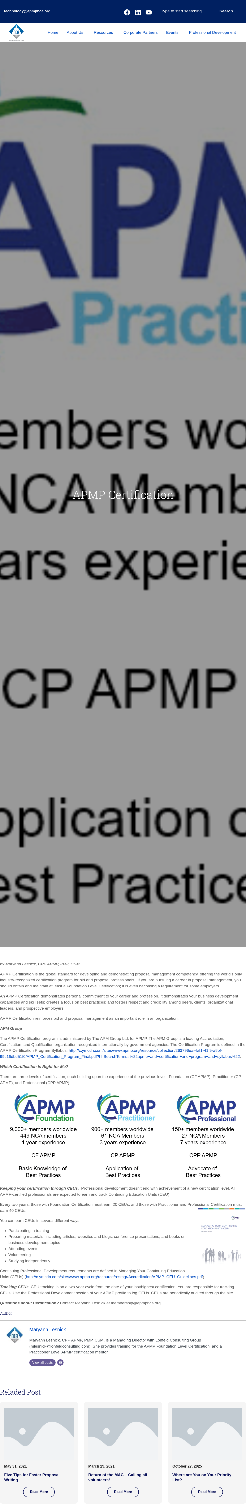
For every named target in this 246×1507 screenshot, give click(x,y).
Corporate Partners (141, 32)
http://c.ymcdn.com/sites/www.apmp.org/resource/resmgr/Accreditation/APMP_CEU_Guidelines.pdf (114, 1277)
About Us (76, 32)
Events (173, 32)
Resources (104, 32)
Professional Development (213, 32)
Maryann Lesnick (47, 1329)
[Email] (60, 1362)
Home (53, 32)
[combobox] (186, 11)
